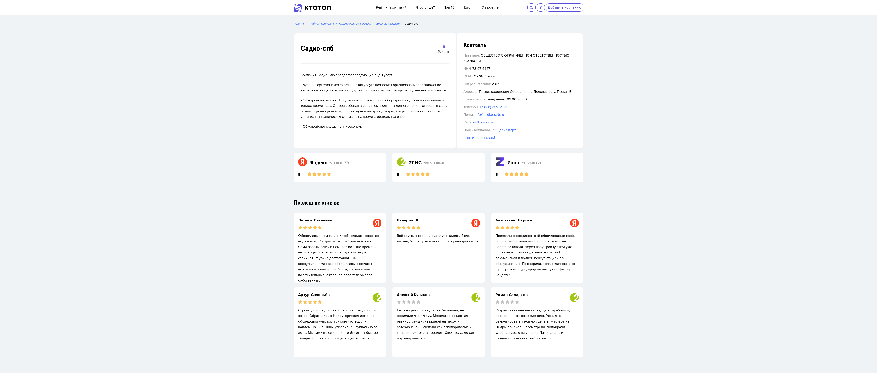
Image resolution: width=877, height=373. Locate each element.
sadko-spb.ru (508, 128)
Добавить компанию (564, 7)
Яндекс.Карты (532, 136)
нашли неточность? (505, 143)
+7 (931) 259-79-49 (519, 113)
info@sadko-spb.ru (514, 120)
